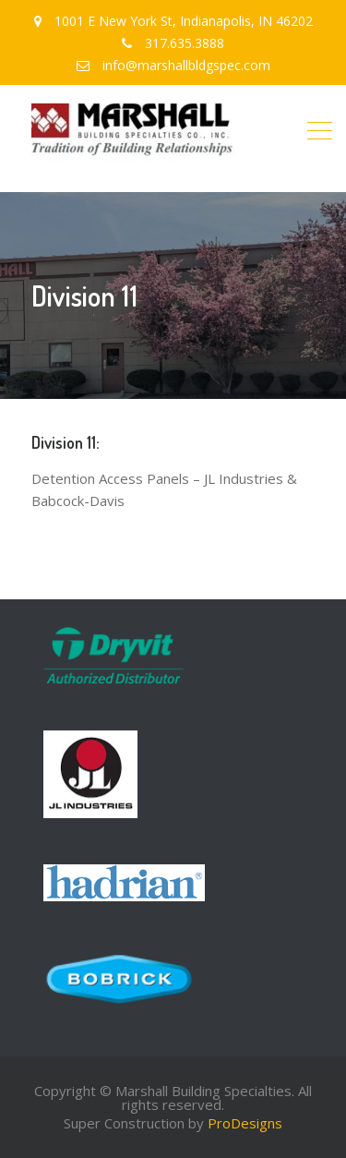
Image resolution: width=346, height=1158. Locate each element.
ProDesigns (245, 1123)
